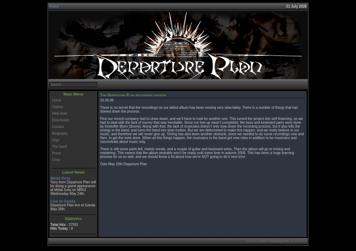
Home (54, 6)
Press (56, 153)
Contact (58, 127)
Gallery (57, 107)
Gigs (55, 140)
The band (59, 147)
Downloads (60, 120)
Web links (59, 113)
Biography (60, 133)
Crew (56, 160)
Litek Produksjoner (274, 241)
